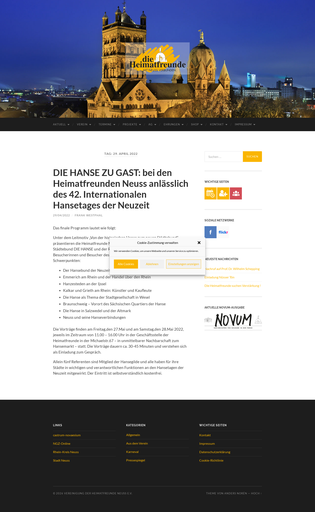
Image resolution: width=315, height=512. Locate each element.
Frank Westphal (89, 215)
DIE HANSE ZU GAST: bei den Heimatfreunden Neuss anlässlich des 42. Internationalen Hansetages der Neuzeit (120, 189)
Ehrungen (172, 124)
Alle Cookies (126, 264)
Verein (82, 124)
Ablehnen (152, 264)
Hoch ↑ (256, 493)
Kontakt (217, 124)
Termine (105, 124)
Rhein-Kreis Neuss (66, 452)
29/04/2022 (61, 215)
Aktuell (59, 124)
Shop (195, 124)
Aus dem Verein (137, 443)
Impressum (243, 124)
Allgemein (133, 435)
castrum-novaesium (67, 435)
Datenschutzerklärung (214, 452)
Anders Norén (235, 493)
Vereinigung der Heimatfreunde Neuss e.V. (98, 493)
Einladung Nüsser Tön (219, 277)
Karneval (132, 452)
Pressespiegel (135, 460)
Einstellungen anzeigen (183, 264)
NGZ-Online (61, 443)
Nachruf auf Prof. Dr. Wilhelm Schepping (232, 269)
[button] (199, 243)
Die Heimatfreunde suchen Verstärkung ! (233, 285)
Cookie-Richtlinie (211, 460)
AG (150, 124)
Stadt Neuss (61, 460)
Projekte (130, 124)
